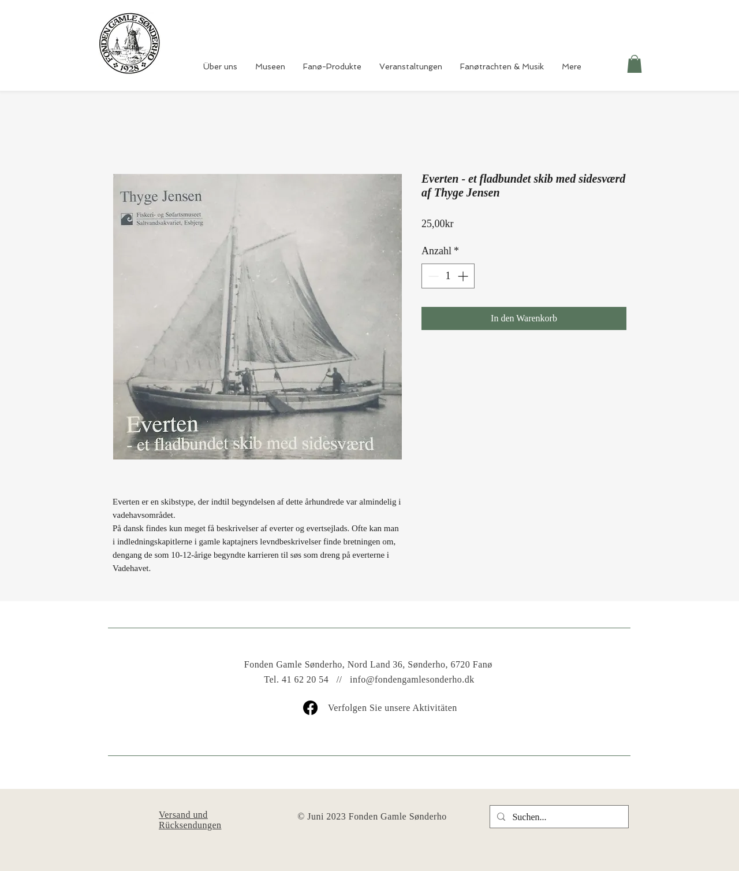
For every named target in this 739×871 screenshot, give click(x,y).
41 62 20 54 (305, 679)
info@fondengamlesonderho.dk (412, 679)
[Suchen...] (558, 817)
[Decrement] (432, 276)
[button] (634, 64)
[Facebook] (310, 707)
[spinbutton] (448, 276)
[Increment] (464, 276)
